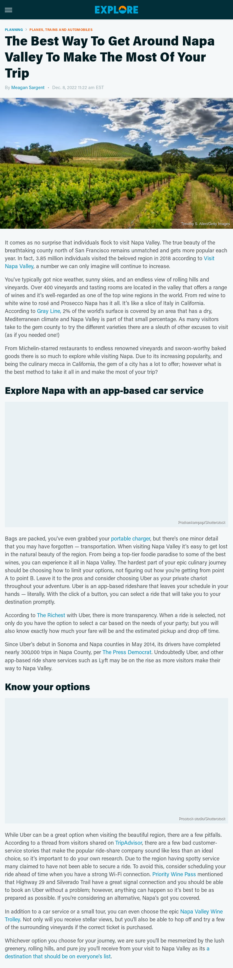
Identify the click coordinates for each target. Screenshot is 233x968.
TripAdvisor (128, 842)
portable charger (130, 538)
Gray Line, (48, 310)
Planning (14, 29)
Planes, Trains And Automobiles (61, 29)
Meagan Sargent (28, 87)
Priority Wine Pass (174, 874)
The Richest (51, 615)
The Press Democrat (127, 652)
